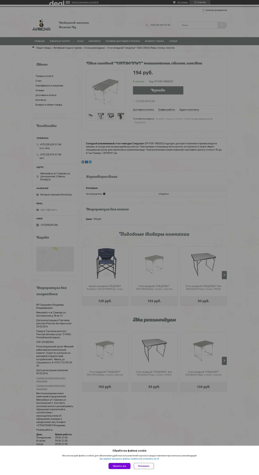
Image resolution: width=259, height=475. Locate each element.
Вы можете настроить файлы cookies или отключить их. (128, 459)
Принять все (119, 466)
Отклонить (143, 466)
